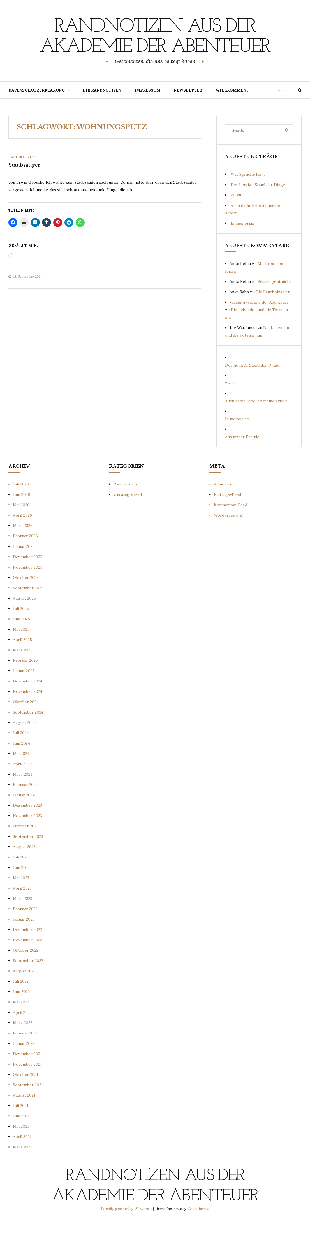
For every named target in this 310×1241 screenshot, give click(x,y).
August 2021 (24, 1115)
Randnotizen (21, 177)
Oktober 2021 (25, 1094)
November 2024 (27, 711)
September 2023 (28, 856)
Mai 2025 (21, 649)
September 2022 (28, 980)
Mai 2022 (21, 1022)
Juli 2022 (21, 1001)
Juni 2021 (21, 1136)
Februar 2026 (25, 556)
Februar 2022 (25, 1053)
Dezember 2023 (27, 825)
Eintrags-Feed (227, 514)
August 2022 (24, 991)
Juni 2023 (21, 887)
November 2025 (27, 587)
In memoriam (243, 243)
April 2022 (22, 1032)
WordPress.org (228, 535)
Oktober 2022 (25, 970)
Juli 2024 (21, 753)
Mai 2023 (21, 897)
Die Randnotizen (102, 110)
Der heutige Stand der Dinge (258, 204)
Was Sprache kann (248, 194)
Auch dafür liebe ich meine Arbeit (256, 421)
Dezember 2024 (27, 701)
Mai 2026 (21, 524)
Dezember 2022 (27, 949)
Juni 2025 (21, 639)
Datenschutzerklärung (36, 110)
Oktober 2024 (26, 721)
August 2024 (24, 742)
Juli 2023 (21, 877)
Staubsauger (24, 185)
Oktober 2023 (25, 846)
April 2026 (22, 535)
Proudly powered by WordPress (127, 1228)
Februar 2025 (25, 680)
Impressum (147, 110)
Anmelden (223, 504)
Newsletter (188, 110)
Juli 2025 (21, 628)
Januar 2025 (24, 690)
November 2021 (27, 1084)
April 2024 (22, 784)
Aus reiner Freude (242, 456)
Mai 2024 (21, 773)
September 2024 (28, 732)
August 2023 (24, 866)
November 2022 (27, 960)
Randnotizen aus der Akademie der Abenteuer (155, 47)
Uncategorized (128, 514)
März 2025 (23, 670)
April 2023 (22, 908)
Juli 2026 (21, 504)
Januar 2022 (23, 1063)
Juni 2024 (21, 763)
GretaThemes (198, 1228)
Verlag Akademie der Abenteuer (259, 322)
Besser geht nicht (274, 301)
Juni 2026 (21, 514)
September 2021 (28, 1105)
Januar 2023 (23, 939)
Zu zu (236, 215)
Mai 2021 (21, 1146)
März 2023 (22, 918)
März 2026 (23, 545)
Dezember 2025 (27, 577)
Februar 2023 (25, 929)
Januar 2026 (24, 566)
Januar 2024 (24, 815)
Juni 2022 (21, 1011)
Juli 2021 (20, 1125)
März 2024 (23, 794)
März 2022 (22, 1042)
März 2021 (22, 1167)
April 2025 (22, 659)
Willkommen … (233, 110)
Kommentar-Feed (230, 524)
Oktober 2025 (26, 597)
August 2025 (24, 618)
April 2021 (22, 1156)
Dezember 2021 (27, 1073)
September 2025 (28, 608)
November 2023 (27, 835)
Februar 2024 (25, 804)
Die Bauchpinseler (273, 312)
